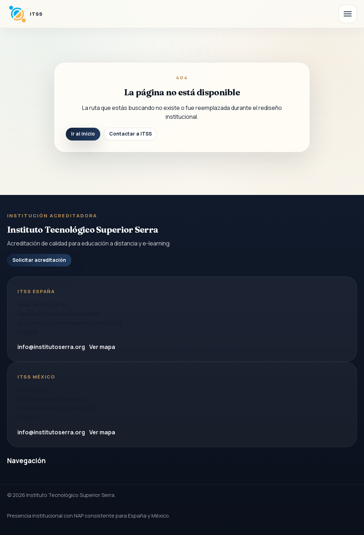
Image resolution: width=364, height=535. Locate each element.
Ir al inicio (83, 134)
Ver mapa (102, 347)
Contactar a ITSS (130, 134)
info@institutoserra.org (51, 347)
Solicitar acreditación (39, 260)
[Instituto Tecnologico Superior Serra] (25, 13)
